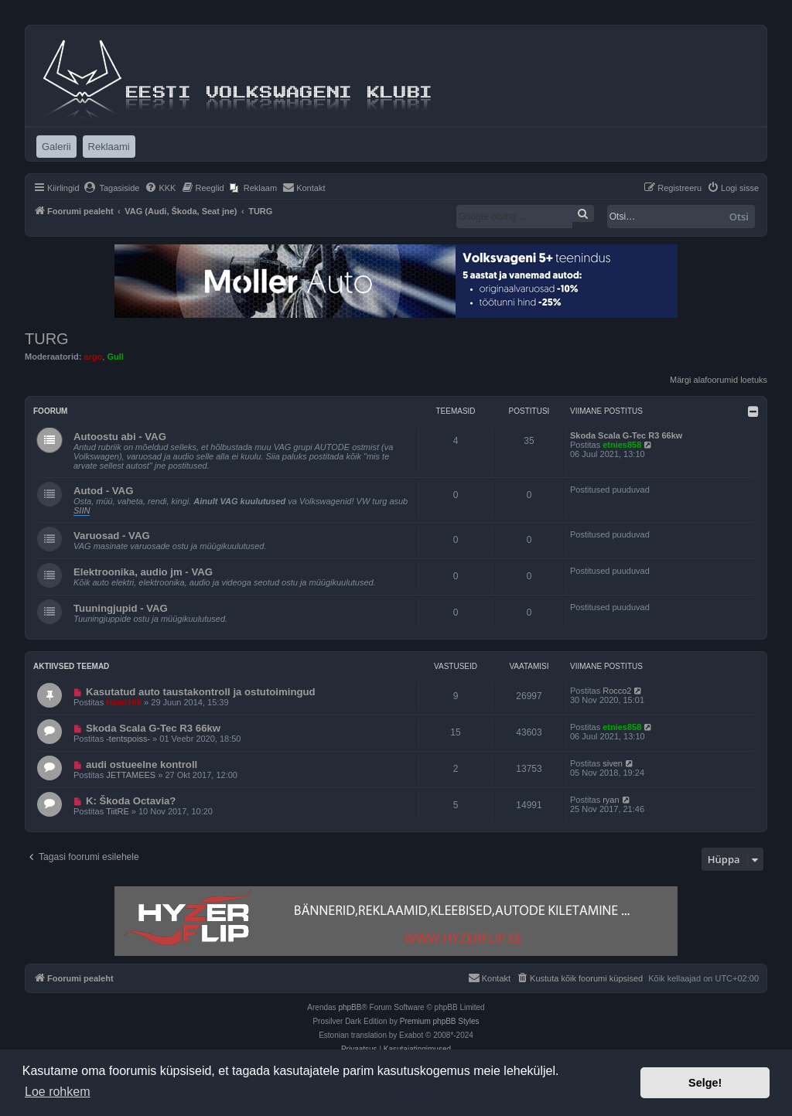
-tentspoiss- (128, 738)
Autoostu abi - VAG (119, 436)
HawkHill (124, 702)
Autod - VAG (103, 491)
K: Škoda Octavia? (131, 801)
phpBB (349, 1007)
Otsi (739, 217)
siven (613, 763)
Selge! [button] (705, 1083)
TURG (47, 338)
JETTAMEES (130, 775)
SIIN (81, 510)
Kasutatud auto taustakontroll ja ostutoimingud (201, 692)
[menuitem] (112, 188)
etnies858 (622, 444)
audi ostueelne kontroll (141, 764)
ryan (611, 799)
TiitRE (117, 811)
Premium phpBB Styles (440, 1021)
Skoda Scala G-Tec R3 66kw (626, 435)
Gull (115, 356)
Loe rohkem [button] (57, 1091)
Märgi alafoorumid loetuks (718, 379)
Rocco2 (617, 690)
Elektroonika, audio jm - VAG (143, 572)
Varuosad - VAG (111, 535)
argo (93, 356)
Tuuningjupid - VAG (120, 608)
